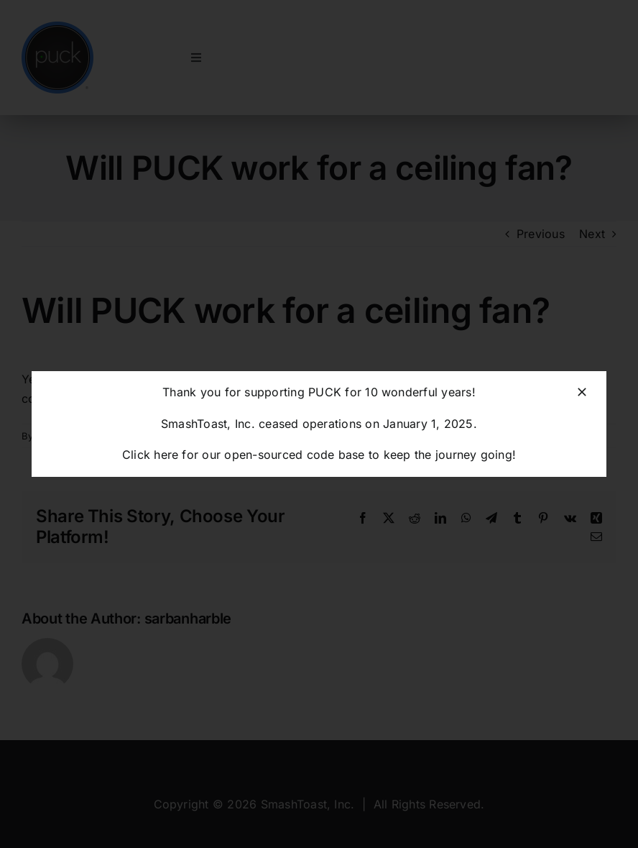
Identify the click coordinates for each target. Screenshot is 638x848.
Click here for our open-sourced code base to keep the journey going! (319, 454)
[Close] (582, 392)
